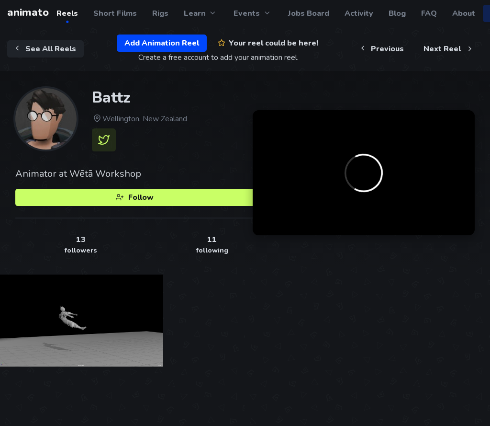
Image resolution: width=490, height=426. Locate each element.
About (463, 13)
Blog (397, 13)
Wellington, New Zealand (139, 119)
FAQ (429, 13)
